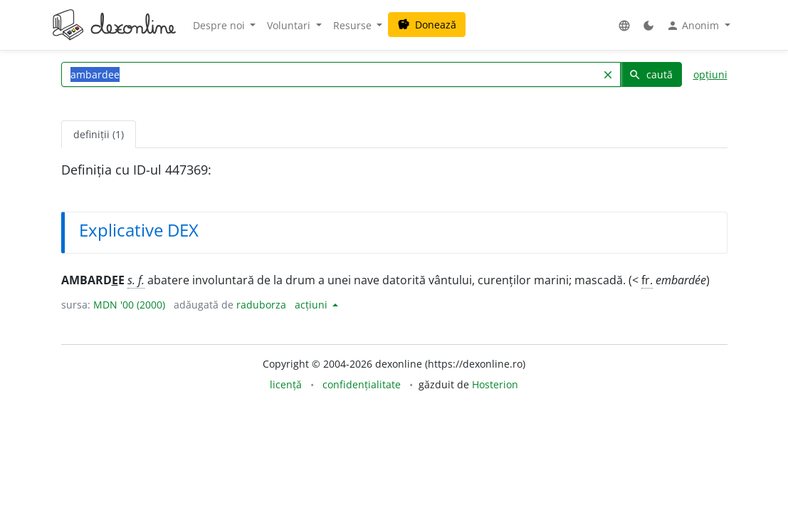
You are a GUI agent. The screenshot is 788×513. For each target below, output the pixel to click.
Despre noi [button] (220, 25)
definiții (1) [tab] (98, 134)
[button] (624, 25)
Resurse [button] (353, 25)
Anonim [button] (694, 26)
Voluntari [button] (290, 25)
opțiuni (710, 74)
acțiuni (312, 304)
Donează (426, 24)
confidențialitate (361, 384)
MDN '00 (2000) (129, 304)
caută (651, 74)
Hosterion (495, 384)
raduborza (261, 304)
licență (286, 384)
